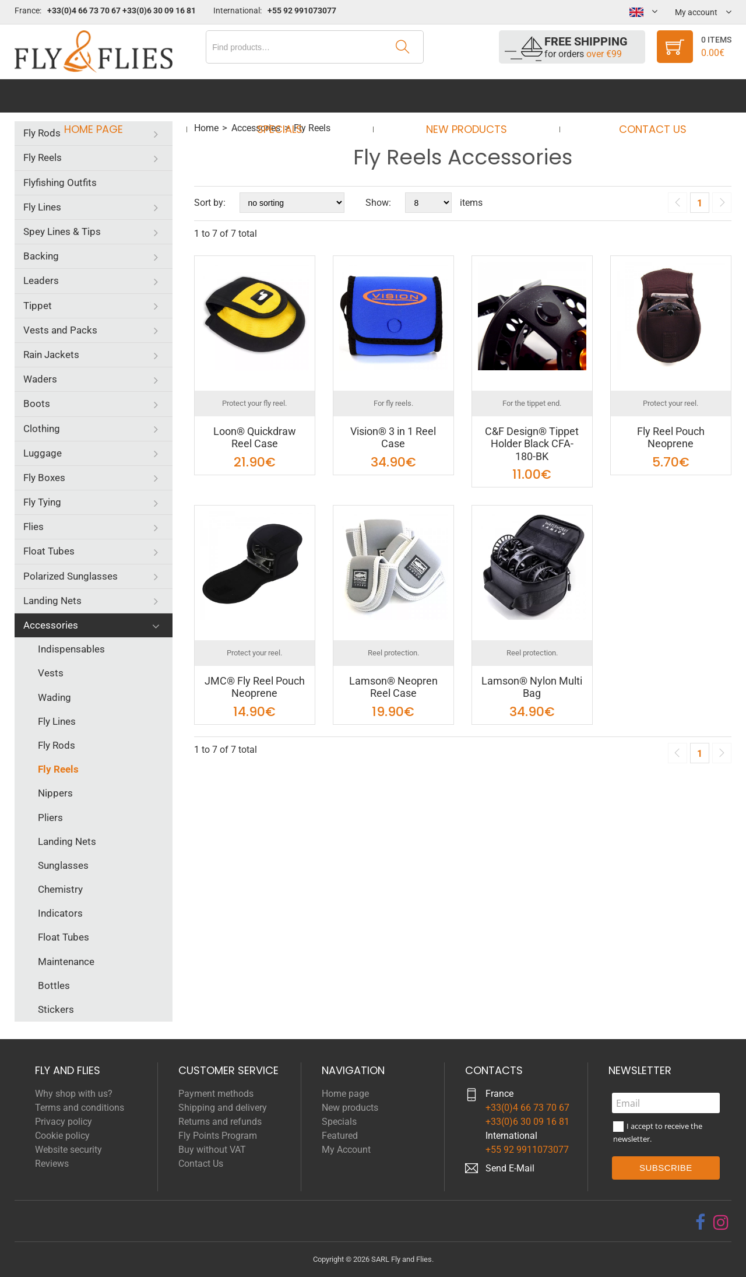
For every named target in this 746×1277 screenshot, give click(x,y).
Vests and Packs (60, 330)
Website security (68, 1149)
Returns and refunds (220, 1121)
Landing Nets (52, 600)
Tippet (37, 305)
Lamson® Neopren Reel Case (393, 687)
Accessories (50, 625)
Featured (340, 1135)
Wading (54, 697)
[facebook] (700, 1222)
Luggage (42, 453)
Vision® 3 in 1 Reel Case (393, 437)
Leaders (41, 280)
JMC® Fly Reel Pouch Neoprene (255, 687)
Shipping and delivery (222, 1107)
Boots (36, 403)
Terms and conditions (79, 1107)
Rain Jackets (51, 354)
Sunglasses (63, 865)
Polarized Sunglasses (70, 576)
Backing (41, 256)
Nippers (55, 793)
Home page (104, 96)
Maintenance (66, 961)
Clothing (41, 428)
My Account (346, 1149)
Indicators (60, 913)
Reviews (52, 1163)
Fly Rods (42, 133)
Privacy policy (63, 1121)
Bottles (54, 985)
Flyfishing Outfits (60, 182)
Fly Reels (42, 157)
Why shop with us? (73, 1093)
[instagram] (721, 1222)
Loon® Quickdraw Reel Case (254, 437)
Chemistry (60, 889)
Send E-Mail (509, 1168)
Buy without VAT (212, 1149)
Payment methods (216, 1093)
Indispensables (71, 649)
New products (462, 96)
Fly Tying (42, 502)
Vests (51, 673)
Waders (40, 379)
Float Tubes (49, 551)
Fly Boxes (44, 477)
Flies (33, 526)
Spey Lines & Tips (62, 231)
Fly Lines (42, 207)
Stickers (56, 1009)
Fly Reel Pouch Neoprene (671, 437)
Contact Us (641, 96)
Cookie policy (62, 1135)
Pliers (50, 817)
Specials (283, 96)
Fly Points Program (217, 1135)
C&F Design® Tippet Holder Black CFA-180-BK (532, 443)
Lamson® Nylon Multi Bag (531, 687)
